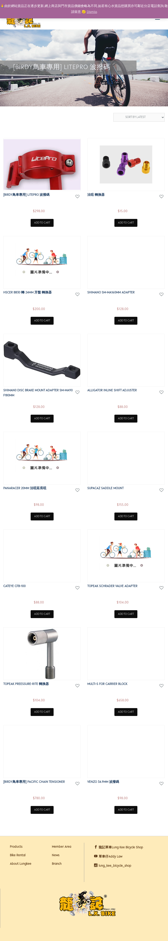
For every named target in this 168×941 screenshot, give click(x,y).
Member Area (61, 847)
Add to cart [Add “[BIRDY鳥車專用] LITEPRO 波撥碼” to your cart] (42, 222)
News (55, 855)
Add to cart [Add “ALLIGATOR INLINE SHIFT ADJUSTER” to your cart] (126, 418)
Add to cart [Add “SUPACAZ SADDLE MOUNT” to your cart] (126, 516)
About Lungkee (20, 864)
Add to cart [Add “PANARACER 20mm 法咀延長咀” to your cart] (42, 516)
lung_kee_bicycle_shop (115, 866)
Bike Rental (17, 855)
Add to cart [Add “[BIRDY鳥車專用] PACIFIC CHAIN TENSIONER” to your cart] (42, 809)
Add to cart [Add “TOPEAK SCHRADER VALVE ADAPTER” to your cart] (126, 614)
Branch (56, 864)
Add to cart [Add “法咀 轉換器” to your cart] (126, 222)
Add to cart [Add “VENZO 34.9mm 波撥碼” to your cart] (126, 809)
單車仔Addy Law (110, 856)
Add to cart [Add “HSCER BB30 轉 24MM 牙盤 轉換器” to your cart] (42, 320)
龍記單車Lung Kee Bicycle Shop (121, 847)
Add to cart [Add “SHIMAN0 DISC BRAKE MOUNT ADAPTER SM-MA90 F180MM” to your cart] (42, 418)
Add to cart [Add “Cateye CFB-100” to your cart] (42, 614)
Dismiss (92, 12)
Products (16, 847)
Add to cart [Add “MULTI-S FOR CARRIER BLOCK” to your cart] (126, 712)
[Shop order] (139, 117)
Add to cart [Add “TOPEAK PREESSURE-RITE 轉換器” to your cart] (42, 712)
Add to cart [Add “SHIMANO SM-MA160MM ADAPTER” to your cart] (126, 320)
